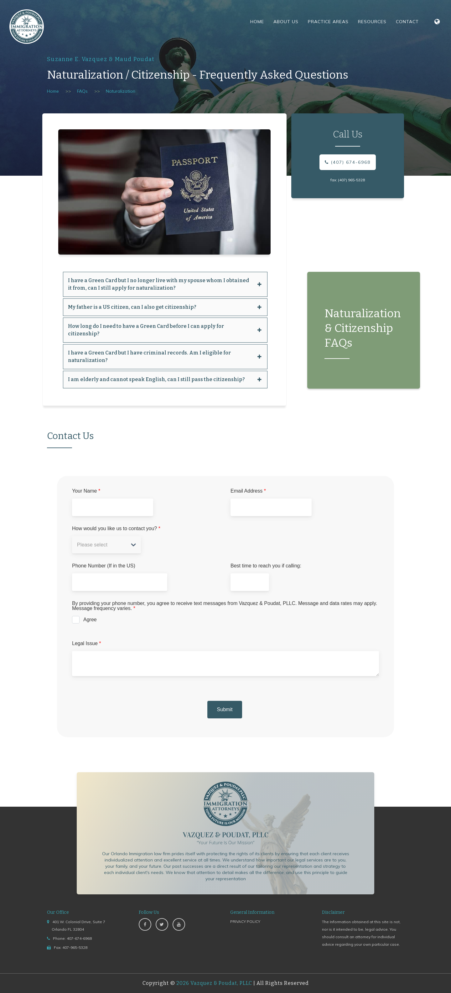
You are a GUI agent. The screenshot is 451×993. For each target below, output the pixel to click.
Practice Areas (328, 21)
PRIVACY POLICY (245, 921)
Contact (407, 21)
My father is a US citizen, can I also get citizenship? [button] (165, 307)
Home (257, 21)
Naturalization (120, 91)
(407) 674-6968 (348, 162)
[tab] (165, 284)
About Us (285, 21)
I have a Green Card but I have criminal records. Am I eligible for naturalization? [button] (165, 356)
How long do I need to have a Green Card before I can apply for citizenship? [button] (165, 330)
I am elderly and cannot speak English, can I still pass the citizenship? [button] (165, 379)
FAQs (82, 91)
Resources (372, 21)
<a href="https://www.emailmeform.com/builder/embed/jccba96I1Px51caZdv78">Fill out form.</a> (225, 617)
